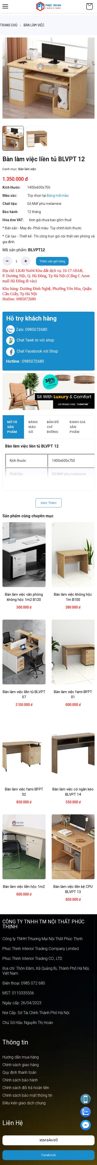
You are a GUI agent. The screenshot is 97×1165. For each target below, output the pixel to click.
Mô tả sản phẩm (12, 427)
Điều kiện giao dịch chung (24, 1103)
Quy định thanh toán (19, 1072)
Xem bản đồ (48, 1140)
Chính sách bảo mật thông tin (27, 1095)
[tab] (13, 427)
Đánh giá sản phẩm (77, 427)
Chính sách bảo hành (20, 1080)
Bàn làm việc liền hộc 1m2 (24, 886)
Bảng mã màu (58, 195)
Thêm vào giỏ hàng (52, 261)
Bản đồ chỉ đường (53, 427)
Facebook (48, 1155)
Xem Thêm (49, 503)
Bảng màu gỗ (33, 427)
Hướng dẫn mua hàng (20, 1057)
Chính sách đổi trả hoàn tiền (25, 1087)
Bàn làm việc (34, 25)
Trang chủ (8, 25)
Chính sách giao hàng (20, 1064)
